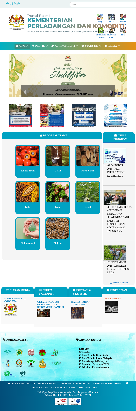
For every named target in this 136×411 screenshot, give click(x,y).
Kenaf (88, 207)
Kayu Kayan (88, 170)
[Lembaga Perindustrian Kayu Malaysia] (31, 352)
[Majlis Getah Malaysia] (56, 363)
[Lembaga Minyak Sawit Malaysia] (7, 352)
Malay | (9, 3)
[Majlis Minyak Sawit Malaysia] (31, 363)
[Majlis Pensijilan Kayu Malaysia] (23, 374)
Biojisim (57, 243)
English (17, 3)
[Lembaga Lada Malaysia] (54, 352)
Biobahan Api (27, 243)
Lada (58, 207)
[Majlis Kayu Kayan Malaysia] (10, 374)
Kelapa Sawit (28, 170)
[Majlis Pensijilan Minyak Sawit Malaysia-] (42, 363)
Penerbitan (113, 298)
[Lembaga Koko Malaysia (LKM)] (42, 352)
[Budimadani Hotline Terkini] (84, 115)
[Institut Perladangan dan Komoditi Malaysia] (19, 363)
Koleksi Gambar (119, 282)
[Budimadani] (20, 115)
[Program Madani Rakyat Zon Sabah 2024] (115, 115)
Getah (58, 170)
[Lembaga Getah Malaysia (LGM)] (19, 352)
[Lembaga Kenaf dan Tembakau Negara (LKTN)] (7, 363)
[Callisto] (61, 401)
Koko (28, 207)
